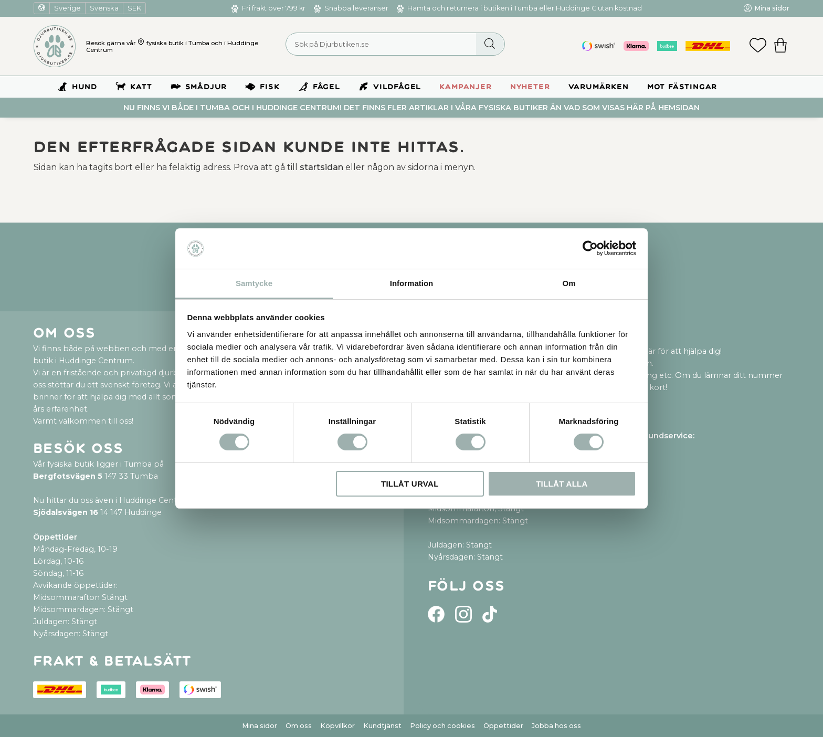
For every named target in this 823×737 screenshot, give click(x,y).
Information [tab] (412, 283)
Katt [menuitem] (141, 87)
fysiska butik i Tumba (177, 43)
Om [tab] (568, 283)
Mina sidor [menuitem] (771, 8)
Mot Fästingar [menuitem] (682, 87)
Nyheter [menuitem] (530, 87)
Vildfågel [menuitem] (397, 87)
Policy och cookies (442, 726)
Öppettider (503, 726)
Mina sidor (259, 726)
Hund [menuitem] (84, 87)
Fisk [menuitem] (269, 87)
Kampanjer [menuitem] (465, 87)
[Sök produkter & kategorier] (395, 44)
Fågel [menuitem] (326, 87)
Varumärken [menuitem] (598, 87)
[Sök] (490, 44)
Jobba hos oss (556, 726)
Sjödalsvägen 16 (65, 512)
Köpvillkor (337, 726)
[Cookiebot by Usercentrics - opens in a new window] (590, 248)
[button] (758, 46)
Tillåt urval (410, 483)
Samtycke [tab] (254, 283)
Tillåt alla (562, 483)
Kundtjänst (382, 726)
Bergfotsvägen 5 (67, 476)
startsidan (321, 167)
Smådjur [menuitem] (206, 87)
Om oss (299, 726)
